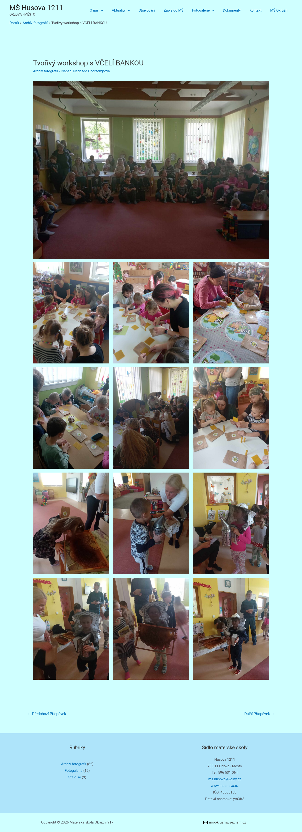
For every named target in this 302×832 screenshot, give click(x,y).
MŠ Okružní (280, 10)
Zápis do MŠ (180, 10)
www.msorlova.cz (225, 786)
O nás (108, 10)
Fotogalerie (208, 10)
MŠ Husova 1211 (36, 8)
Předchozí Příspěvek (46, 714)
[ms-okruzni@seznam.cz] (225, 822)
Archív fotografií (45, 71)
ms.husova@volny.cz (224, 779)
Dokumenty (236, 10)
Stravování (155, 10)
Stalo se (74, 777)
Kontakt (258, 10)
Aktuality (131, 10)
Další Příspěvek (259, 714)
